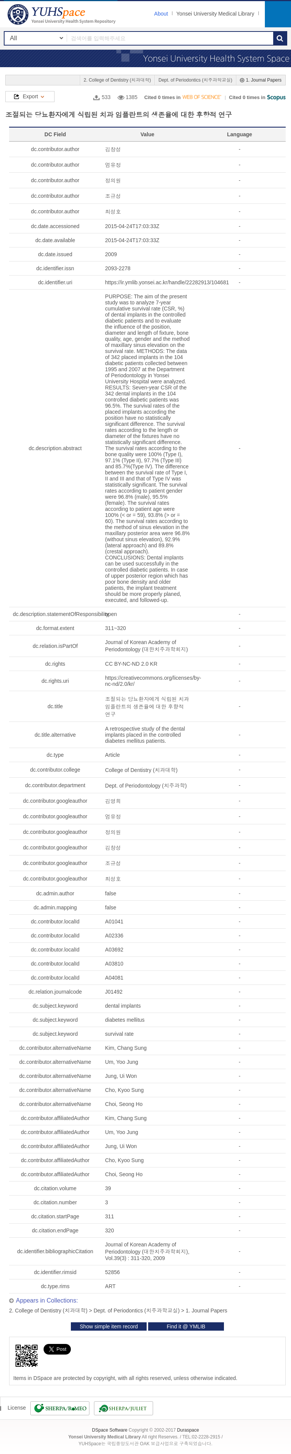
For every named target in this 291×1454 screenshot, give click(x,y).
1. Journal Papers (264, 80)
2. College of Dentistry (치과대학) (117, 80)
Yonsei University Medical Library (215, 14)
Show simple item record (109, 1326)
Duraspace (188, 1430)
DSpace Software (109, 1430)
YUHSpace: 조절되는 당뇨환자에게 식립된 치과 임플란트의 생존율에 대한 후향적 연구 (62, 14)
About (161, 14)
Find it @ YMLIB (186, 1326)
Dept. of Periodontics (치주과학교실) (195, 80)
